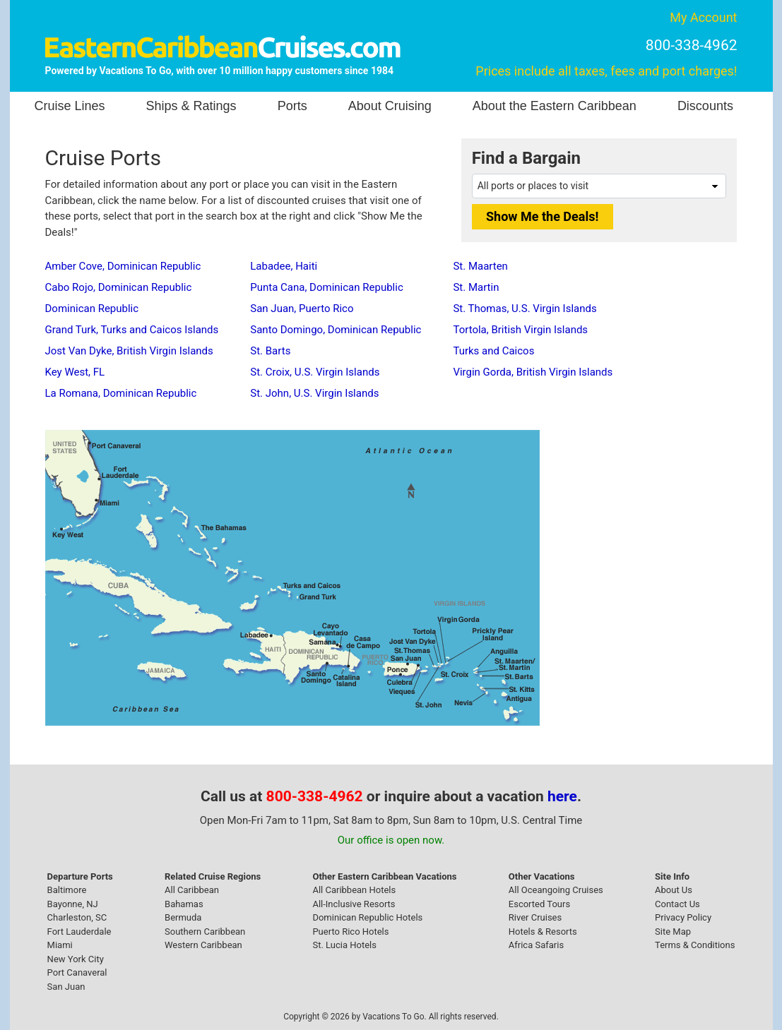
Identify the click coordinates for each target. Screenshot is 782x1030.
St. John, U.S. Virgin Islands (314, 393)
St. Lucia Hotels (344, 945)
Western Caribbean (203, 945)
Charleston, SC (77, 917)
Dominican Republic (92, 308)
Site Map (673, 931)
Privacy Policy (683, 917)
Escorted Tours (539, 904)
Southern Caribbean (205, 931)
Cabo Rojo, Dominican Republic (118, 287)
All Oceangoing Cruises (556, 890)
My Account (703, 17)
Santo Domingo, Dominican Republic (335, 329)
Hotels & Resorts (543, 931)
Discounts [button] (705, 106)
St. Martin (476, 287)
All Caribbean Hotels (354, 890)
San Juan (66, 986)
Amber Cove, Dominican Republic (123, 266)
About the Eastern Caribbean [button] (554, 106)
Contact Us (677, 904)
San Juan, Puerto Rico (301, 308)
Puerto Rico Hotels (350, 931)
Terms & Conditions (695, 945)
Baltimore (67, 890)
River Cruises (535, 917)
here (562, 796)
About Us (673, 890)
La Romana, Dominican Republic (121, 393)
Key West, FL (75, 372)
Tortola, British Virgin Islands (520, 329)
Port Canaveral (77, 972)
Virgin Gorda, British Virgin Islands (532, 372)
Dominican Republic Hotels (367, 917)
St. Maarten (480, 266)
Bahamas (184, 904)
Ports (292, 106)
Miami (60, 945)
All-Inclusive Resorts (353, 904)
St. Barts (270, 351)
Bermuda (183, 917)
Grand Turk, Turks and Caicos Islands (132, 329)
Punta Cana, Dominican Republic (326, 287)
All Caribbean (192, 890)
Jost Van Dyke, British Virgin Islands (129, 351)
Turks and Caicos (493, 351)
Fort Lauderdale (79, 931)
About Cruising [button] (390, 106)
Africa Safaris (536, 945)
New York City (75, 959)
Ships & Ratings (191, 106)
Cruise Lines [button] (70, 106)
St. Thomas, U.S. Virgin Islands (524, 308)
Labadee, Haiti (283, 266)
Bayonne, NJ (72, 904)
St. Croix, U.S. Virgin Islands (314, 372)
